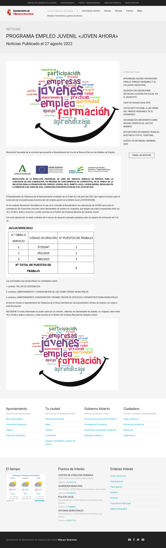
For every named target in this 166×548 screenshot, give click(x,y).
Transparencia (116, 481)
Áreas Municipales (14, 419)
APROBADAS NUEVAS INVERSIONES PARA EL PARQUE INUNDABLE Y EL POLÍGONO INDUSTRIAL (140, 81)
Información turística (91, 11)
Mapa (139, 11)
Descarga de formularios (95, 424)
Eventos (129, 11)
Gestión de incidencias (133, 424)
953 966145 (67, 482)
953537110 (67, 521)
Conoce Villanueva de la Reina (42, 3)
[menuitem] (42, 3)
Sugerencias (129, 435)
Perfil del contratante (15, 435)
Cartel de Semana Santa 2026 (136, 102)
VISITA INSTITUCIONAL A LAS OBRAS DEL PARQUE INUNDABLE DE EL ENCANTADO (140, 111)
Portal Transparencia (89, 3)
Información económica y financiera (100, 430)
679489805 (67, 507)
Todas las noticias (141, 155)
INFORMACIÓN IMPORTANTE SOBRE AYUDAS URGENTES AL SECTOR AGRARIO (140, 123)
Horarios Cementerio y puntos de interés (64, 16)
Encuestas (128, 430)
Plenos (9, 430)
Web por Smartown (67, 540)
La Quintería (50, 435)
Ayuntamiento (67, 3)
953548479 (67, 493)
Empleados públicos (93, 435)
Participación (132, 3)
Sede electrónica (112, 3)
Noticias (118, 11)
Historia (107, 11)
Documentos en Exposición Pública (100, 419)
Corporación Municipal (16, 424)
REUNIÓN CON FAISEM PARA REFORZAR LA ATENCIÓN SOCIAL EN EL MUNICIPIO (140, 93)
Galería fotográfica (118, 509)
